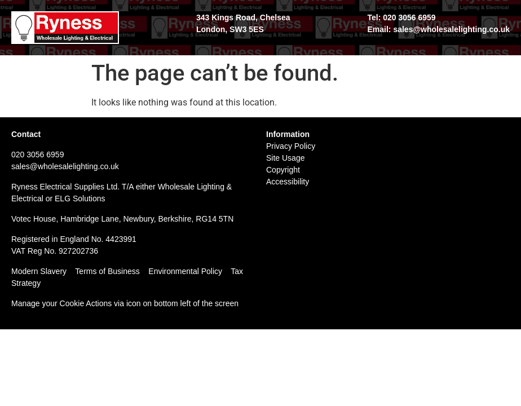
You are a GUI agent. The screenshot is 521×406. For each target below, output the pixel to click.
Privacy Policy (290, 146)
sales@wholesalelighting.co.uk (65, 166)
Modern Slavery (39, 271)
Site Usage (285, 157)
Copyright (283, 169)
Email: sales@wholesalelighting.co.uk (438, 29)
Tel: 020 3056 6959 (401, 17)
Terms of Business (107, 271)
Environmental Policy (189, 271)
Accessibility (287, 181)
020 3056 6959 (37, 154)
